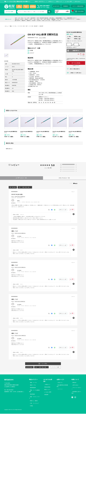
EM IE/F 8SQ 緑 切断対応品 (26, 131)
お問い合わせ (77, 1)
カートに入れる (76, 63)
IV (25, 18)
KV (41, 19)
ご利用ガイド (51, 1)
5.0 (53, 165)
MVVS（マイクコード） (70, 19)
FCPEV (78, 19)
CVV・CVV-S (60, 19)
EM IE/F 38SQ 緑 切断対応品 (75, 131)
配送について (59, 1)
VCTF (31, 19)
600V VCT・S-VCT (19, 19)
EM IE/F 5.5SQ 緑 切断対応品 (10, 131)
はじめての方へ (56, 6)
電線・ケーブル (33, 382)
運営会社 (74, 382)
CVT (16, 18)
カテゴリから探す (10, 11)
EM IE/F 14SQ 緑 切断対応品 (43, 131)
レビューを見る (42, 37)
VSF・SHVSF (47, 19)
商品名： (18, 196)
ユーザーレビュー (21, 178)
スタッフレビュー (64, 178)
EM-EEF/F (33, 18)
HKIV (38, 19)
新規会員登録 (47, 387)
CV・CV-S (21, 18)
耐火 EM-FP (17, 20)
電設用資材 (32, 394)
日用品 (31, 405)
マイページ (60, 389)
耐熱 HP (23, 20)
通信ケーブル (33, 385)
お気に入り (60, 382)
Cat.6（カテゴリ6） (56, 20)
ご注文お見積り (79, 11)
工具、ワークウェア (34, 403)
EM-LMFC (52, 18)
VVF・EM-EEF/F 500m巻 (42, 18)
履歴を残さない (9, 148)
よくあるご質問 (68, 1)
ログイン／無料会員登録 (78, 6)
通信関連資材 (33, 387)
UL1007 (33, 20)
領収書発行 (65, 6)
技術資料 (46, 394)
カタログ (32, 52)
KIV (34, 19)
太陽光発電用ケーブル (60, 18)
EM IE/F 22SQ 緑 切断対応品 (59, 131)
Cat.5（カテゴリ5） (46, 20)
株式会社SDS (8, 380)
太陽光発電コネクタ (71, 18)
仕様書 (31, 50)
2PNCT (26, 19)
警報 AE (28, 20)
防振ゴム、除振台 (34, 400)
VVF (28, 18)
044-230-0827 (45, 6)
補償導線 (53, 19)
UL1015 (38, 20)
